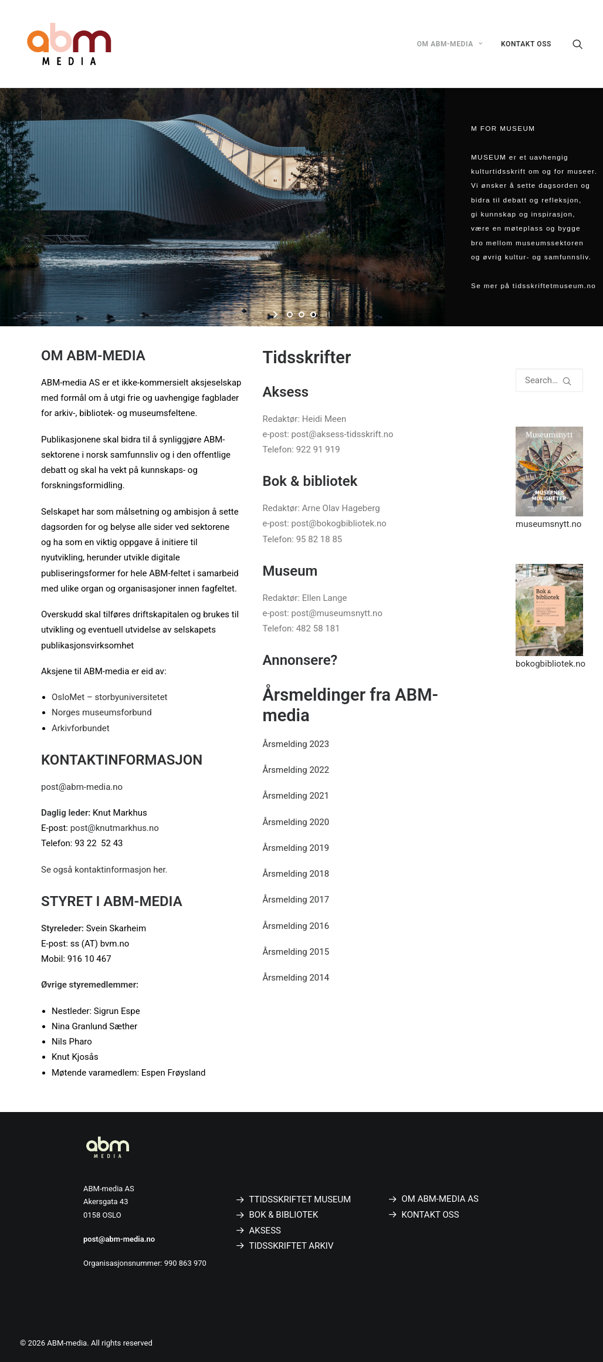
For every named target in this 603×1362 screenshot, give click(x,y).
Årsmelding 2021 (296, 795)
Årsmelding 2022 (296, 770)
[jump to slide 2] (301, 314)
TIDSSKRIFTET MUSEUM (302, 1199)
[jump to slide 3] (313, 314)
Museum (290, 571)
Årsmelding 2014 (296, 977)
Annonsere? (300, 660)
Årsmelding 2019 (296, 848)
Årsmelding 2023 (296, 744)
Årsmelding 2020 (296, 822)
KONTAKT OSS (526, 44)
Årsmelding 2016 (296, 926)
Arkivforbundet (81, 728)
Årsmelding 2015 (296, 952)
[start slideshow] (276, 314)
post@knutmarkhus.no (114, 828)
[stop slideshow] (326, 314)
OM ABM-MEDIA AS (440, 1199)
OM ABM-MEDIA (450, 44)
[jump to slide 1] (290, 314)
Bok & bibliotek (310, 481)
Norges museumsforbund (102, 712)
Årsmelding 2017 (296, 899)
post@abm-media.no (82, 787)
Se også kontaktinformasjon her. (104, 869)
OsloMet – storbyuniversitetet (110, 697)
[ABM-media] (69, 44)
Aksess (286, 392)
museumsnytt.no (548, 524)
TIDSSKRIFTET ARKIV (291, 1246)
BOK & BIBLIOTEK (284, 1214)
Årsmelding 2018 (296, 873)
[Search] (577, 43)
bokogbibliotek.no (550, 663)
